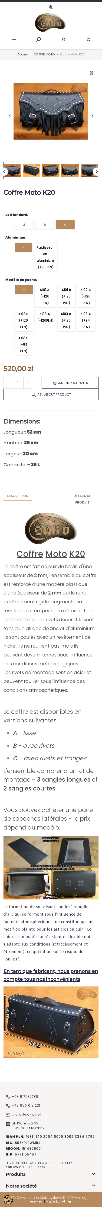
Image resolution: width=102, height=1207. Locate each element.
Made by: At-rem (60, 1201)
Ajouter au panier (70, 383)
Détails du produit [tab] (82, 499)
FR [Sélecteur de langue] (51, 7)
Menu (13, 39)
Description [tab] (17, 495)
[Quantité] (17, 383)
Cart (88, 39)
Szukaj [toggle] (38, 39)
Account (63, 39)
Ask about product (51, 394)
